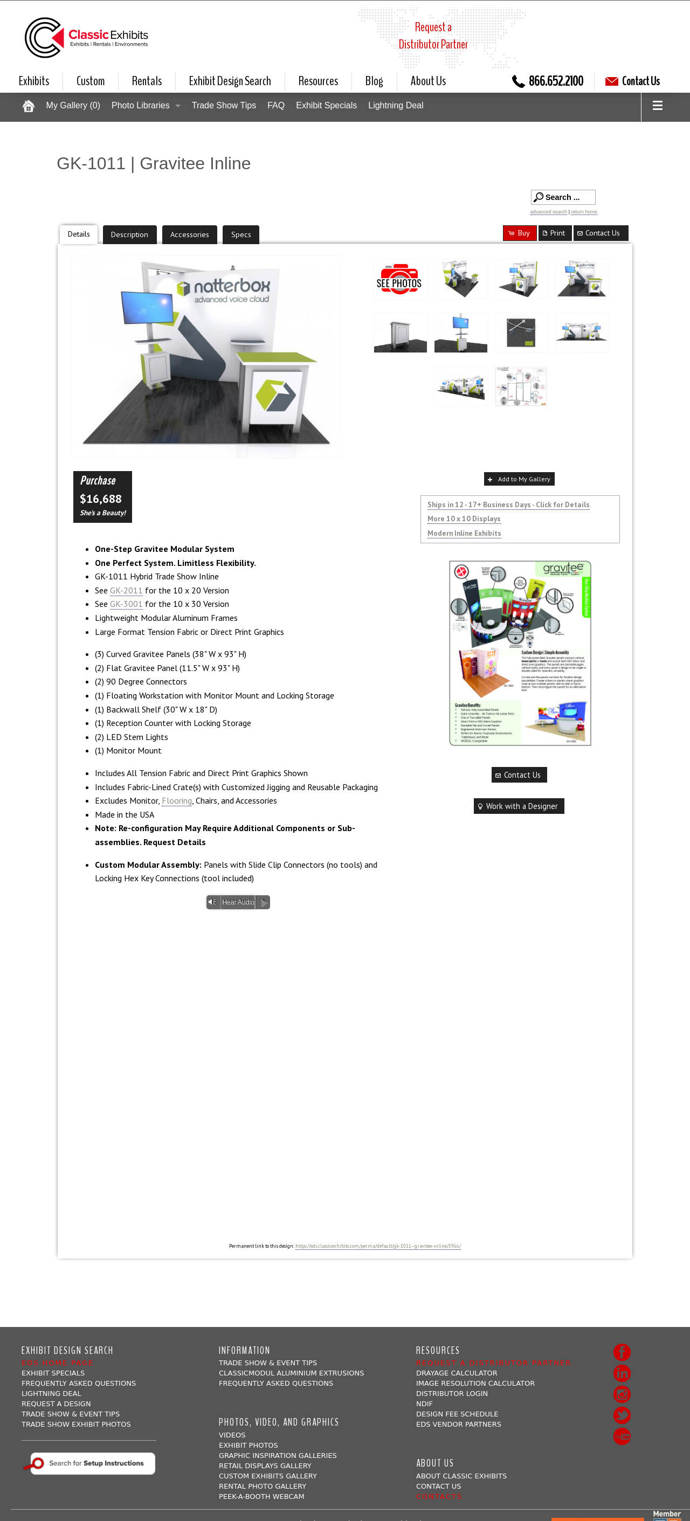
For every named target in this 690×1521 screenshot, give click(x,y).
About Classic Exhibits (461, 1476)
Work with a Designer (517, 806)
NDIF (424, 1404)
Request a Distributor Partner (493, 1363)
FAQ (276, 105)
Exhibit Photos (248, 1445)
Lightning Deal (395, 105)
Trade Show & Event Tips (71, 1414)
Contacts (439, 1496)
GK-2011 (126, 590)
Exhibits (34, 81)
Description (129, 234)
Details (79, 234)
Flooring (177, 800)
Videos (232, 1435)
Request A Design (56, 1404)
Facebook (622, 1352)
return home (584, 212)
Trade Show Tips (224, 105)
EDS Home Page (58, 1363)
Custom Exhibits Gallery (268, 1476)
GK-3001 (126, 603)
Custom (91, 81)
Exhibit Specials (326, 105)
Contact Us (632, 81)
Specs (241, 234)
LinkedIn (622, 1373)
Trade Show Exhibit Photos (76, 1424)
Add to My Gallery (518, 479)
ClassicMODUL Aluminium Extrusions (291, 1373)
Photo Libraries (141, 105)
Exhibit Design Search (230, 81)
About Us (428, 81)
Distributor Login (452, 1393)
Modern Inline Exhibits (464, 533)
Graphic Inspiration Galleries (278, 1455)
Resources (318, 81)
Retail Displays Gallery (265, 1466)
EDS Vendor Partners (458, 1424)
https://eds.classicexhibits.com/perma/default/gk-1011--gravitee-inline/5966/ (378, 1246)
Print (553, 232)
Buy (518, 232)
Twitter (622, 1415)
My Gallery (73, 105)
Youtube (622, 1436)
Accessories (189, 234)
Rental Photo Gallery (262, 1486)
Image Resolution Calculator (475, 1383)
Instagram (622, 1394)
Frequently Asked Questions (79, 1383)
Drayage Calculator (457, 1373)
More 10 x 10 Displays (464, 518)
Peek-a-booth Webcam (262, 1496)
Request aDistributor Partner (433, 35)
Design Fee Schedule (457, 1414)
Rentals (147, 81)
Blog (374, 81)
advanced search (549, 212)
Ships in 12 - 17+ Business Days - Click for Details (508, 504)
